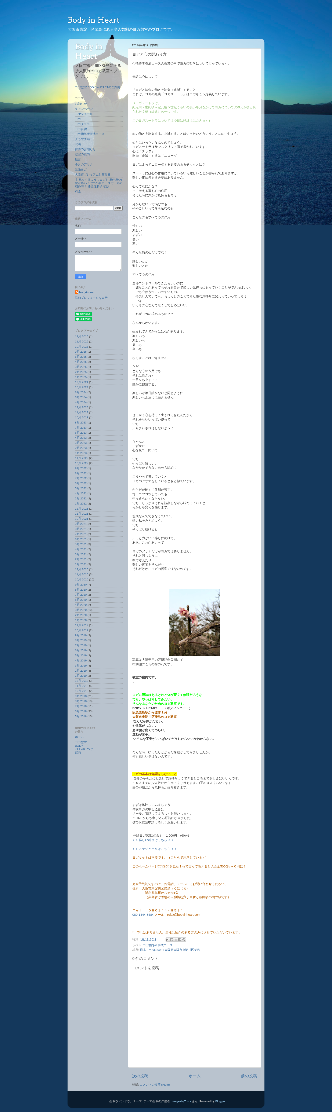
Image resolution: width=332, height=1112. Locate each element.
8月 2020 (81, 589)
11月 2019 (81, 625)
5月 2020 (81, 599)
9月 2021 (81, 523)
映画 (78, 144)
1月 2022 (81, 503)
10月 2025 (81, 346)
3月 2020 (81, 610)
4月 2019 (81, 660)
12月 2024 (81, 382)
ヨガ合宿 (81, 129)
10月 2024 (81, 387)
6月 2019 (81, 650)
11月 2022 (81, 458)
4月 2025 (81, 361)
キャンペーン (84, 108)
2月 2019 (81, 670)
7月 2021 (81, 534)
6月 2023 (81, 432)
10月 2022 (81, 463)
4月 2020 (81, 604)
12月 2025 (81, 336)
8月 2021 (81, 529)
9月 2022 (81, 468)
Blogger (220, 1101)
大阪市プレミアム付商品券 (93, 174)
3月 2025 (81, 366)
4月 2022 (81, 493)
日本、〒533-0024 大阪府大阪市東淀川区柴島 (170, 949)
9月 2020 (81, 584)
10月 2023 (81, 417)
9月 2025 (81, 351)
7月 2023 (81, 427)
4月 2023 (81, 437)
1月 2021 (81, 564)
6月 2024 (81, 397)
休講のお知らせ (85, 149)
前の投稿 (249, 1076)
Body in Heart (93, 20)
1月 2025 (81, 377)
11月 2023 (81, 412)
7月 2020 (81, 594)
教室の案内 (82, 154)
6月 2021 (81, 539)
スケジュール (84, 113)
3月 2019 (81, 665)
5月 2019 (81, 655)
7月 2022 (81, 478)
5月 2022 (81, 488)
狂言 (78, 159)
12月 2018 (81, 680)
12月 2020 (81, 569)
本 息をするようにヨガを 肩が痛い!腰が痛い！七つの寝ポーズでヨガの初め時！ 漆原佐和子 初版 (98, 183)
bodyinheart (87, 292)
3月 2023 (81, 442)
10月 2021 (81, 518)
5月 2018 (81, 716)
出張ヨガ (81, 169)
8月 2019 (81, 640)
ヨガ (78, 119)
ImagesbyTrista (181, 1101)
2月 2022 (81, 498)
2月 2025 (81, 372)
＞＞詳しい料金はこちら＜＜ (153, 840)
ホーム (195, 1076)
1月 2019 (81, 675)
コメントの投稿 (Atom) (155, 1084)
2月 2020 (81, 615)
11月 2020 (81, 574)
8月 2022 (81, 473)
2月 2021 (81, 559)
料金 (78, 191)
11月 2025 (81, 341)
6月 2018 (81, 711)
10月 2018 (81, 691)
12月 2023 (81, 407)
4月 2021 (81, 549)
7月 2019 (81, 645)
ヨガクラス (82, 124)
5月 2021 (81, 544)
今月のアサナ (84, 164)
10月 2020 (81, 579)
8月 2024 (81, 392)
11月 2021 (81, 513)
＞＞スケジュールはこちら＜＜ (154, 849)
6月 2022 (81, 483)
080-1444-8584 (143, 914)
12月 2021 (81, 508)
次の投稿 (140, 1076)
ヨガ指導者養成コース (158, 945)
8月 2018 (81, 701)
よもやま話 (82, 139)
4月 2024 (81, 402)
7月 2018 (81, 706)
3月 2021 (81, 554)
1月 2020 (81, 620)
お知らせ (81, 103)
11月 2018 (81, 685)
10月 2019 (81, 630)
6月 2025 (81, 356)
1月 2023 (81, 453)
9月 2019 (81, 635)
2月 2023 (81, 447)
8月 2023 (81, 422)
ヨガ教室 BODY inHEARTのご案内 (97, 87)
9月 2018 (81, 696)
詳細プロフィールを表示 (91, 298)
